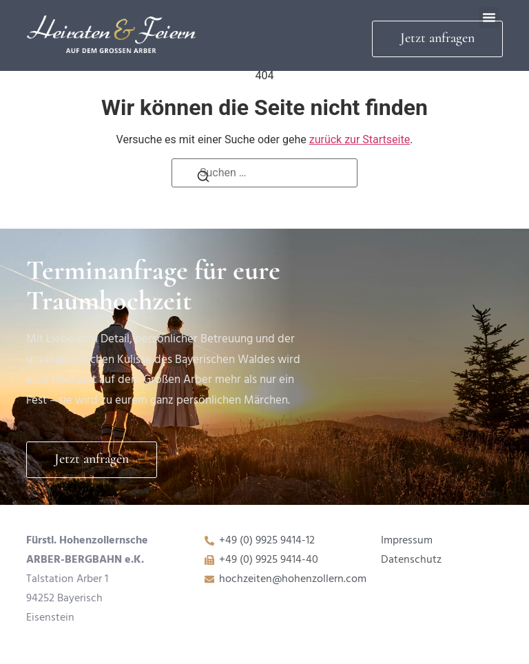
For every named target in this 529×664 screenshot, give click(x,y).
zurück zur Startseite (359, 139)
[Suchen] (203, 180)
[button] (489, 17)
